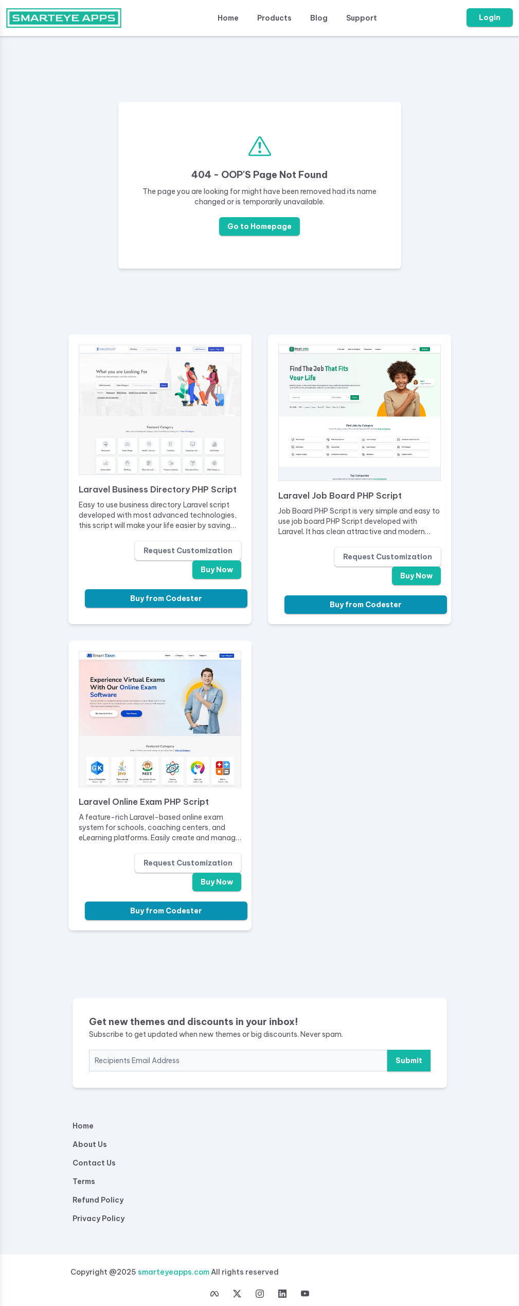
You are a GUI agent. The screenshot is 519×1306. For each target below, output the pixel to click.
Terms (84, 1181)
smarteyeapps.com (173, 1272)
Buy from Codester (166, 598)
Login (489, 17)
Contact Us (94, 1163)
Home (228, 18)
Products (274, 18)
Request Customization (188, 550)
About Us (90, 1144)
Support (361, 18)
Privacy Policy (98, 1218)
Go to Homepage (259, 226)
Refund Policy (98, 1200)
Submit (409, 1060)
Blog (319, 18)
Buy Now (217, 569)
